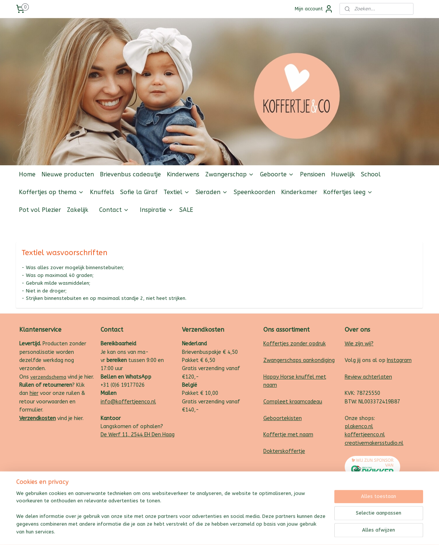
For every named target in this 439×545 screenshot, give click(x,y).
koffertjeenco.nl (365, 434)
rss (209, 531)
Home (27, 174)
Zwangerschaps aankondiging (299, 360)
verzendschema (48, 377)
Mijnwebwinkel (298, 531)
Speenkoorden (254, 192)
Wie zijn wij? (359, 344)
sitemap (195, 531)
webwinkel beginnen (236, 531)
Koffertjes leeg (348, 192)
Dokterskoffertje (284, 451)
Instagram (399, 360)
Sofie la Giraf (139, 192)
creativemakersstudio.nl (374, 443)
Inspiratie (156, 209)
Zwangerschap (229, 174)
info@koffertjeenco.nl (128, 402)
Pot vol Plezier (40, 209)
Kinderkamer (299, 192)
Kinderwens (183, 174)
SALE (186, 209)
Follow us (412, 227)
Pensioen (312, 174)
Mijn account (314, 8)
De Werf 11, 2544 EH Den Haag (138, 434)
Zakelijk (77, 209)
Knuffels (102, 192)
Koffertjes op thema (51, 192)
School (371, 174)
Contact (114, 209)
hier (34, 393)
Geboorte (277, 174)
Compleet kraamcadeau (292, 402)
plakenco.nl (359, 426)
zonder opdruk (307, 344)
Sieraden (212, 192)
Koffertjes (276, 344)
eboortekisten (284, 418)
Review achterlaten (368, 377)
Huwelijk (343, 174)
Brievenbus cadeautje (130, 174)
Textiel (176, 192)
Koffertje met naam (288, 434)
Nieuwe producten (67, 174)
